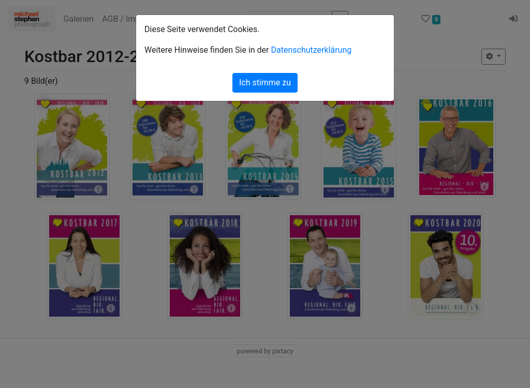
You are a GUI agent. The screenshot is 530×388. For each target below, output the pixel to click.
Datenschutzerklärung (311, 50)
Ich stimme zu (265, 82)
